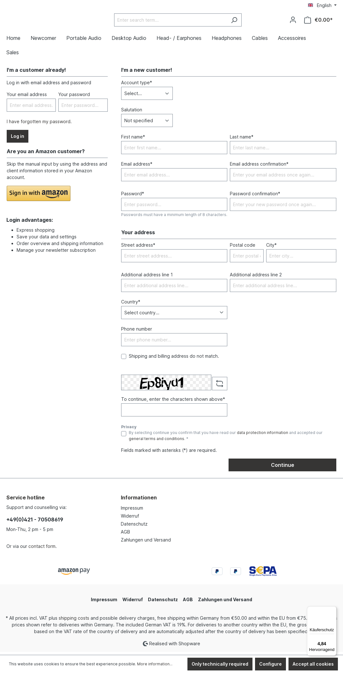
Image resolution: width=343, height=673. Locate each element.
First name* (133, 140)
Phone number (136, 331)
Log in (17, 139)
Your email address (27, 97)
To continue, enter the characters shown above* (173, 402)
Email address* (136, 167)
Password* (132, 196)
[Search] (250, 21)
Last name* (241, 140)
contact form (41, 549)
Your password (74, 97)
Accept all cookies (313, 664)
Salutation (131, 113)
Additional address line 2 (256, 277)
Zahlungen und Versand (146, 543)
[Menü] (333, 610)
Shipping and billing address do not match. (174, 359)
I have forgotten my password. (39, 124)
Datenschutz (134, 527)
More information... (154, 664)
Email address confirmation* (259, 167)
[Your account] (293, 21)
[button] (38, 196)
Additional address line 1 (147, 277)
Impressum (132, 511)
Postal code (242, 248)
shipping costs (74, 621)
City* (271, 248)
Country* (130, 304)
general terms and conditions (156, 441)
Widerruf (130, 519)
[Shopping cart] (318, 21)
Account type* (136, 85)
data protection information (262, 435)
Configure (270, 664)
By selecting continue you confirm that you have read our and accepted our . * (226, 438)
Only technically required (220, 664)
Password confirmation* (255, 196)
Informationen (139, 500)
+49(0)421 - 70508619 (34, 523)
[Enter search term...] (186, 21)
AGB (125, 535)
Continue (282, 468)
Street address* (138, 248)
